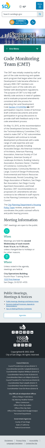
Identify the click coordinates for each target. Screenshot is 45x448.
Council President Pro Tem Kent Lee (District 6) (22, 380)
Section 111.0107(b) (17, 107)
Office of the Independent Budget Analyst (22, 411)
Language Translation (15, 443)
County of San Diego (22, 422)
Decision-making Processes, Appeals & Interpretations (20, 305)
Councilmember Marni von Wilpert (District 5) (23, 377)
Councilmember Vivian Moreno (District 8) (22, 386)
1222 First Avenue (12, 279)
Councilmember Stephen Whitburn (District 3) (22, 372)
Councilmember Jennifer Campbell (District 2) (22, 369)
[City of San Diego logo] (6, 5)
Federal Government (22, 427)
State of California (22, 425)
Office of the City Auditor (22, 405)
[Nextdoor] (28, 332)
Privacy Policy (21, 440)
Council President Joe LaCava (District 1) (22, 366)
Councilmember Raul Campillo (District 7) (22, 383)
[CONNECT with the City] (18, 22)
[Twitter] (16, 332)
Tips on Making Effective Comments (19, 309)
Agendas (22, 315)
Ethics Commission (22, 402)
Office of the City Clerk (23, 408)
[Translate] (33, 22)
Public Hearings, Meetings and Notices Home (22, 301)
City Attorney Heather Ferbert (22, 400)
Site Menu (20, 48)
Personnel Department (22, 414)
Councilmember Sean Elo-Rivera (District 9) (22, 388)
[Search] (19, 14)
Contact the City (31, 443)
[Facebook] (13, 332)
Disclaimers (9, 440)
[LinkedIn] (31, 332)
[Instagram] (24, 332)
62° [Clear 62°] (22, 6)
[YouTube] (20, 332)
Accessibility (33, 440)
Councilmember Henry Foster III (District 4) (22, 374)
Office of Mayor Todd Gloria (22, 397)
